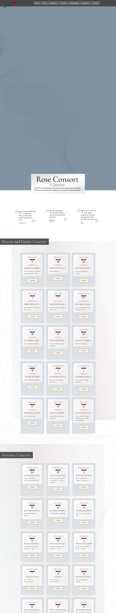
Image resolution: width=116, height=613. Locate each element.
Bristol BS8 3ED (79, 420)
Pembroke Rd (79, 418)
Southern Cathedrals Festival (38, 340)
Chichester (78, 382)
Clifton (87, 418)
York (36, 273)
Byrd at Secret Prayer (58, 544)
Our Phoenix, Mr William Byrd (35, 475)
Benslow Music (83, 271)
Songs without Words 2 (59, 475)
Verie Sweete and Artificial (62, 304)
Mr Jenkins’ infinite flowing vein (88, 577)
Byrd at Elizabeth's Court (34, 544)
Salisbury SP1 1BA (80, 309)
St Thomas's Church (84, 307)
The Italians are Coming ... (87, 268)
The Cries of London (85, 304)
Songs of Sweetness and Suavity (65, 413)
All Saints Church (84, 416)
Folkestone (56, 271)
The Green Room (58, 380)
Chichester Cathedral (33, 380)
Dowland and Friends (60, 268)
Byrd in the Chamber (84, 544)
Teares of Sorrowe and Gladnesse (40, 268)
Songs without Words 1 (84, 475)
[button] (37, 3)
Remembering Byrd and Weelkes (36, 511)
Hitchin (77, 273)
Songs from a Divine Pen (87, 413)
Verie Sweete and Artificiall (37, 304)
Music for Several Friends (60, 610)
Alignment (58, 577)
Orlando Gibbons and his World (91, 340)
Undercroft (31, 271)
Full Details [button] (32, 280)
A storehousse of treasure (88, 377)
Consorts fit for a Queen (62, 377)
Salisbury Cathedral (33, 344)
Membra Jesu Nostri (83, 511)
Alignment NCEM (32, 577)
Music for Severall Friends (34, 610)
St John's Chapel (83, 380)
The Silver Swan (32, 377)
